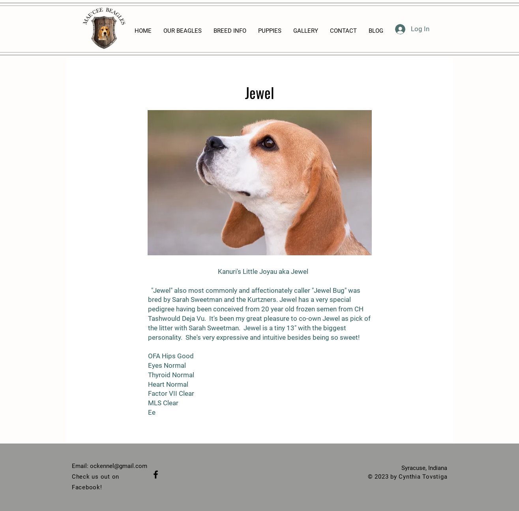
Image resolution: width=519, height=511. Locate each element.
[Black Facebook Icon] (155, 474)
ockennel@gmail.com (118, 466)
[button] (260, 182)
